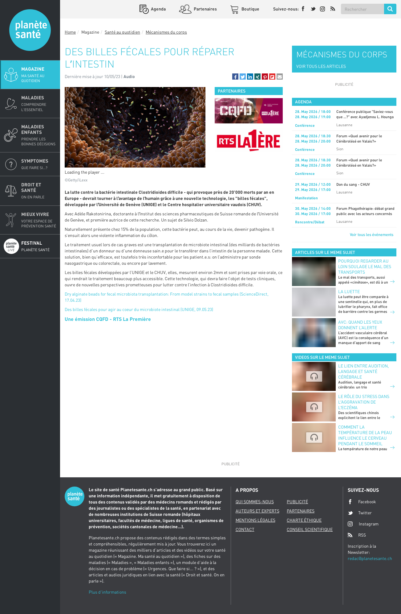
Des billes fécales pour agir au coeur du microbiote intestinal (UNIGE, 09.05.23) (139, 309)
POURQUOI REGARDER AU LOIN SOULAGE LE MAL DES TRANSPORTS (364, 266)
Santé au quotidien (122, 32)
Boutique (250, 8)
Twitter (360, 513)
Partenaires (205, 8)
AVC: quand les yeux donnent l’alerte (360, 324)
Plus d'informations (107, 592)
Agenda (158, 8)
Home (70, 32)
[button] (235, 76)
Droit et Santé (38, 191)
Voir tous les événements (371, 234)
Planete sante (30, 30)
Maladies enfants (38, 135)
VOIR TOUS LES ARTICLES (321, 66)
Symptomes (38, 164)
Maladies (38, 103)
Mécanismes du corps (166, 32)
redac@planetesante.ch (370, 558)
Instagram (363, 523)
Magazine (38, 74)
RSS (357, 535)
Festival (38, 246)
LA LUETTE (349, 291)
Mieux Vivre (38, 220)
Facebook (362, 502)
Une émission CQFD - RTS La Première (108, 319)
